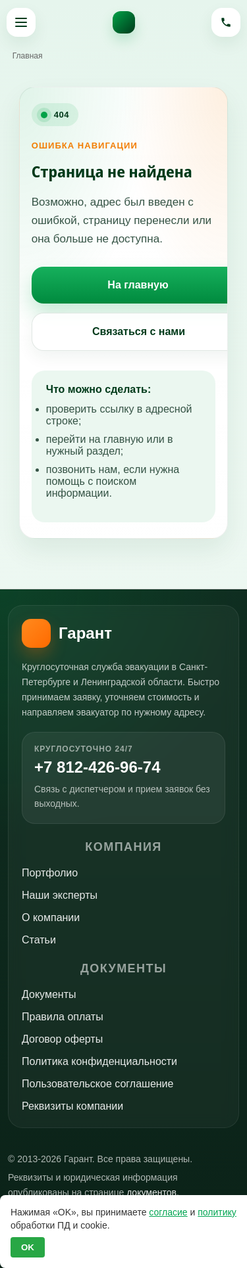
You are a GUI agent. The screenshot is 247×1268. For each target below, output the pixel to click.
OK (27, 1247)
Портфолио (50, 872)
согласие (168, 1212)
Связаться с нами (138, 331)
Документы (49, 994)
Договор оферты (62, 1039)
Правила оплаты (62, 1016)
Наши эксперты (59, 895)
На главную (137, 284)
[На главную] (123, 22)
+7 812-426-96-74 (97, 767)
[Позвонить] (225, 22)
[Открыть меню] (21, 22)
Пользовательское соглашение (97, 1083)
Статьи (39, 939)
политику (217, 1212)
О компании (51, 917)
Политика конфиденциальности (99, 1061)
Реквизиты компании (72, 1106)
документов (151, 1192)
